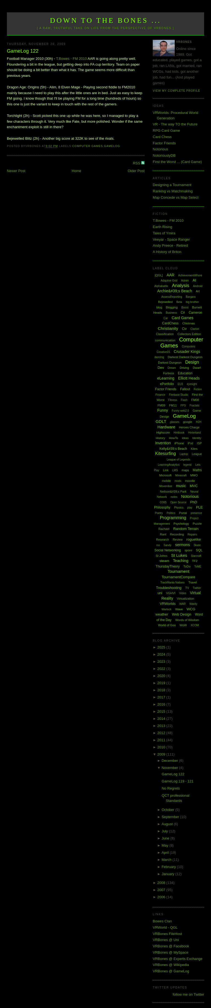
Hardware (166, 427)
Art (198, 291)
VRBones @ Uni (166, 940)
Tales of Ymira (164, 233)
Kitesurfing (165, 453)
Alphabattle (161, 286)
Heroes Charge (189, 427)
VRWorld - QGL (165, 927)
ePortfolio (167, 384)
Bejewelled (165, 302)
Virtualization (185, 598)
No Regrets (171, 788)
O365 (163, 502)
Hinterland (194, 432)
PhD (193, 502)
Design (192, 362)
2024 (161, 654)
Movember (165, 486)
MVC (194, 486)
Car (165, 318)
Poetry (159, 513)
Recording (177, 534)
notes (174, 496)
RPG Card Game (166, 130)
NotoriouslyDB (164, 155)
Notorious (160, 149)
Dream (172, 367)
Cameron (195, 313)
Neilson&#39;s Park (173, 491)
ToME (197, 566)
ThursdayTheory (168, 566)
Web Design (181, 614)
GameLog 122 (22, 51)
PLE (199, 507)
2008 (161, 883)
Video (182, 593)
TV (187, 587)
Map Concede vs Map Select (175, 197)
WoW (183, 625)
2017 (161, 697)
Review (178, 539)
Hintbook (179, 432)
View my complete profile (176, 90)
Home (76, 171)
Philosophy (162, 507)
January (168, 874)
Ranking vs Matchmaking (173, 191)
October (168, 810)
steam (164, 561)
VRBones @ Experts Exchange (177, 959)
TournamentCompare (178, 577)
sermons (182, 545)
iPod (190, 443)
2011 (161, 740)
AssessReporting (171, 296)
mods (177, 480)
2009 (161, 754)
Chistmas (188, 323)
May (165, 845)
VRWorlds (168, 604)
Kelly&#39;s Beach (173, 449)
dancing (159, 357)
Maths (197, 470)
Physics (178, 507)
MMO (194, 475)
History (160, 438)
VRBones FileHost (167, 934)
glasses (174, 421)
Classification (165, 334)
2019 (161, 683)
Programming (173, 517)
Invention (163, 443)
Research (162, 539)
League (197, 454)
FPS (183, 405)
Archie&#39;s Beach (174, 291)
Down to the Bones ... (105, 20)
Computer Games (87, 146)
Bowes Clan (162, 921)
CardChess (170, 323)
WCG (191, 609)
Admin (185, 280)
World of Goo (167, 625)
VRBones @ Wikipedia (171, 965)
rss (158, 545)
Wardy (193, 603)
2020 (161, 676)
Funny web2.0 (180, 410)
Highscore (163, 432)
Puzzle (197, 523)
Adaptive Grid (169, 280)
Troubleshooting (169, 588)
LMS (175, 470)
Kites (194, 448)
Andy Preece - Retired (170, 245)
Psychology (181, 523)
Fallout (185, 389)
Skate (197, 545)
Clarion (194, 328)
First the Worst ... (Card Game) (177, 162)
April (166, 852)
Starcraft (196, 555)
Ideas (185, 438)
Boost (184, 307)
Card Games (182, 318)
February (169, 867)
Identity (196, 438)
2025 (161, 647)
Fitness (172, 399)
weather (162, 614)
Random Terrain (185, 529)
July (165, 831)
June (166, 838)
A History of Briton (167, 252)
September (171, 817)
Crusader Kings (187, 351)
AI (194, 280)
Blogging (172, 307)
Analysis (180, 285)
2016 (161, 704)
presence (196, 513)
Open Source (178, 502)
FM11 (173, 405)
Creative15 (163, 351)
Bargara (191, 296)
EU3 (180, 384)
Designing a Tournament (172, 185)
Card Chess (162, 137)
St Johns (161, 555)
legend (187, 464)
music (181, 486)
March (167, 860)
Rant (163, 534)
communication (165, 340)
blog (159, 307)
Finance (160, 394)
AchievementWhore (190, 275)
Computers (188, 346)
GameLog (112, 146)
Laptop (184, 454)
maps (185, 470)
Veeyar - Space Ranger (171, 239)
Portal (183, 513)
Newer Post (16, 171)
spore (188, 550)
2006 (161, 897)
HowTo (173, 438)
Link (165, 470)
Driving (184, 367)
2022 (161, 669)
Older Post (136, 171)
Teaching (180, 560)
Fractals (194, 405)
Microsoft (165, 475)
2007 (161, 890)
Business (171, 312)
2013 (161, 726)
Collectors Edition (189, 334)
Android (197, 286)
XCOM (195, 625)
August (168, 824)
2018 (161, 690)
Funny (162, 410)
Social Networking (167, 550)
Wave (179, 609)
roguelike (193, 539)
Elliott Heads (189, 378)
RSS (137, 163)
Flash (184, 399)
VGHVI (170, 593)
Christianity (168, 328)
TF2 (195, 561)
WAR (182, 603)
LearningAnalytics (168, 464)
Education (185, 373)
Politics (170, 513)
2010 (161, 747)
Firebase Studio (178, 394)
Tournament (178, 571)
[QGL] (159, 275)
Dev (161, 368)
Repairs (192, 534)
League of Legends (178, 459)
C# (183, 313)
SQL (199, 550)
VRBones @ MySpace (170, 952)
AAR (170, 275)
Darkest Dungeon (170, 362)
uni (159, 593)
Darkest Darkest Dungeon (185, 357)
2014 (161, 719)
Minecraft (181, 475)
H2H (198, 421)
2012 (161, 733)
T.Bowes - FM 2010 (71, 59)
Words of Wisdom (187, 620)
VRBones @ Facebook (171, 946)
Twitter (197, 587)
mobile (166, 480)
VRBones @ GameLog (171, 971)
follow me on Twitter (188, 994)
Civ (184, 329)
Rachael (163, 528)
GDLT (161, 421)
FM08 (195, 399)
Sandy (167, 545)
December (170, 761)
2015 (161, 711)
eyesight (192, 384)
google (187, 421)
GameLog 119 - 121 (178, 781)
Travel (192, 582)
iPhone (179, 443)
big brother (192, 302)
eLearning (165, 378)
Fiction (198, 389)
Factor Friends (164, 143)
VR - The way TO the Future (175, 124)
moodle (190, 480)
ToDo (187, 566)
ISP (199, 443)
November (170, 768)
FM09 (161, 405)
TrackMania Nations (172, 582)
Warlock (166, 609)
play (189, 507)
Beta (179, 302)
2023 (161, 661)
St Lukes (179, 555)
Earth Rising (162, 227)
